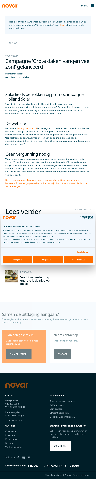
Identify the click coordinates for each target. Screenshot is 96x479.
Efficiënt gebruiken (59, 412)
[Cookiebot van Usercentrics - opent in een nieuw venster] (82, 217)
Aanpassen (48, 260)
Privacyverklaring (81, 475)
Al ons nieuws (82, 209)
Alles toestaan (78, 260)
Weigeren (17, 260)
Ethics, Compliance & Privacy (58, 475)
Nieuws (11, 43)
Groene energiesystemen (62, 401)
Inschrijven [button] (60, 445)
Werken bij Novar (13, 446)
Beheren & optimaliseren (62, 416)
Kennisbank (11, 439)
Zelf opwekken (57, 405)
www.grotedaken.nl (27, 128)
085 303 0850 (12, 403)
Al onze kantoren (13, 420)
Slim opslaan (56, 408)
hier (62, 24)
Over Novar (11, 431)
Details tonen (82, 252)
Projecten (10, 435)
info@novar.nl (12, 400)
